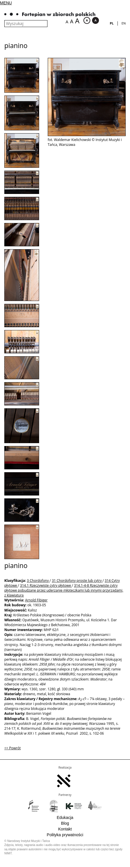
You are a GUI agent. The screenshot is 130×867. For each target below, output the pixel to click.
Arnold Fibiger (36, 600)
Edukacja (65, 817)
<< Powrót (12, 748)
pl (112, 23)
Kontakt (65, 829)
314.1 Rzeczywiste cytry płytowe (46, 585)
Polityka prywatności (65, 834)
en (124, 23)
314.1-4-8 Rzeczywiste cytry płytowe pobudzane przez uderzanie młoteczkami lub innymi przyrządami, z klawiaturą (63, 590)
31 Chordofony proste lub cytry (77, 580)
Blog (65, 823)
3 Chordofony (38, 580)
